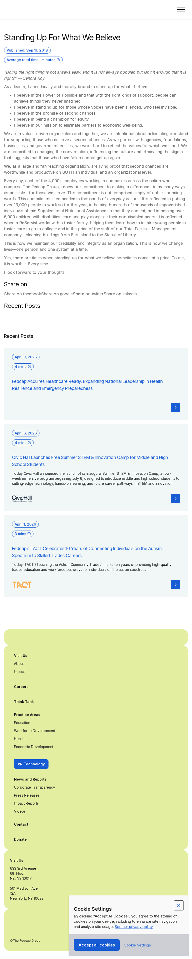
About (19, 663)
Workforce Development (34, 731)
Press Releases (27, 795)
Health (19, 739)
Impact (19, 671)
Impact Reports (26, 803)
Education (22, 723)
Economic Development (33, 747)
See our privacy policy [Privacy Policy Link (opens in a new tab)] (134, 926)
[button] (181, 10)
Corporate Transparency (34, 787)
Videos (20, 811)
